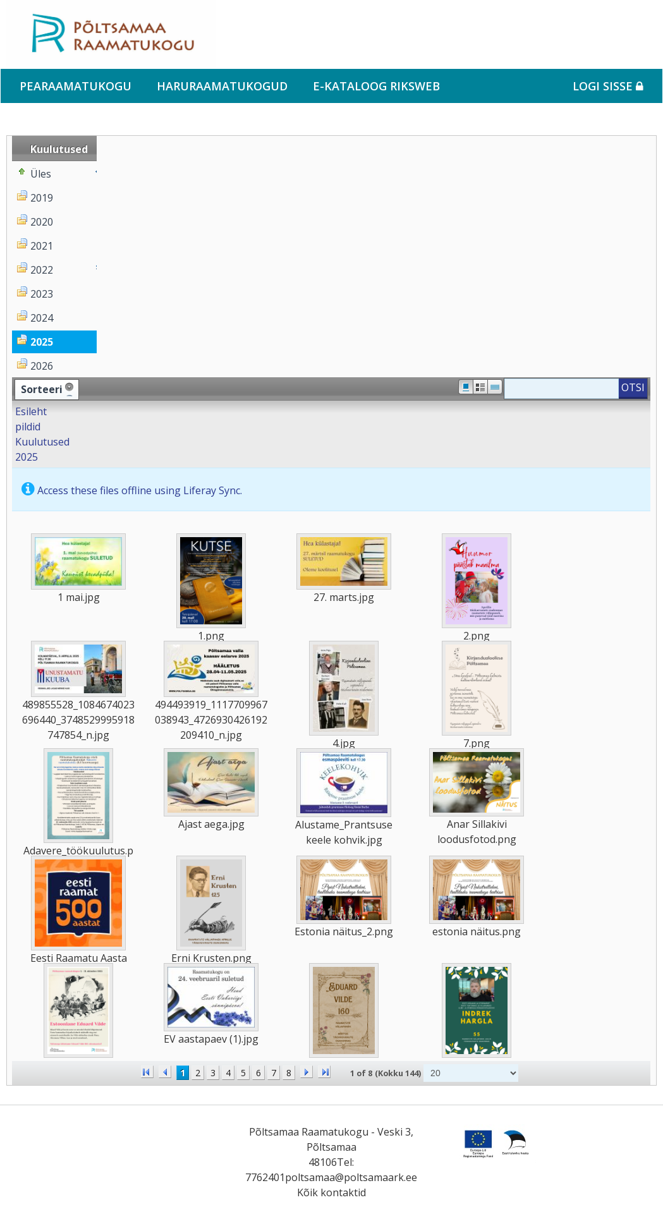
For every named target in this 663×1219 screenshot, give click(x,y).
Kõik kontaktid (331, 1192)
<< (147, 1071)
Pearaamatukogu (75, 86)
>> (324, 1071)
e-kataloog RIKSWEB (376, 86)
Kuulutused (42, 442)
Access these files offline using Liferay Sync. (139, 490)
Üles (40, 174)
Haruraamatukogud (222, 86)
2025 (26, 457)
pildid (27, 427)
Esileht (31, 411)
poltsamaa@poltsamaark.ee (351, 1177)
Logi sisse (608, 86)
